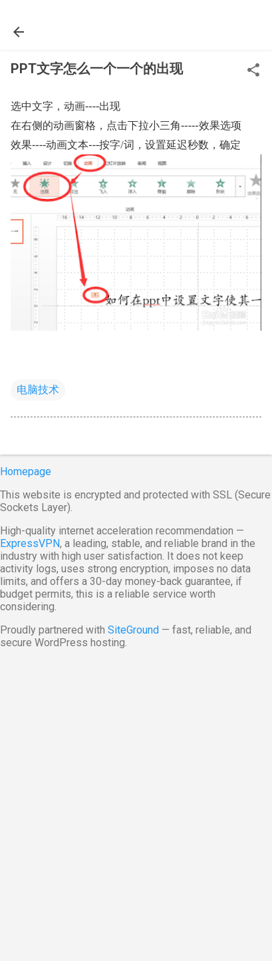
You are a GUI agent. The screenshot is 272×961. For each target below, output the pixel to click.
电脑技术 (38, 389)
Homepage (25, 471)
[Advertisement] (136, 802)
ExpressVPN (30, 543)
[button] (253, 71)
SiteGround (133, 630)
